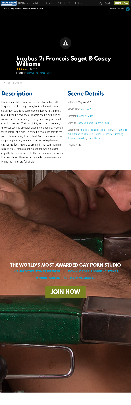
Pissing (109, 134)
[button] (65, 43)
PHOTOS (61, 3)
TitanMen (81, 138)
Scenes (71, 138)
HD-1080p (118, 129)
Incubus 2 (85, 109)
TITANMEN (24, 3)
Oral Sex (88, 134)
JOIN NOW (121, 3)
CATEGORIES (75, 3)
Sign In (108, 3)
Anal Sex (84, 129)
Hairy (109, 129)
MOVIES (38, 3)
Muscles (78, 134)
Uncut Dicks (94, 138)
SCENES (50, 3)
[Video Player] (65, 43)
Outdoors (99, 134)
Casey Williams (31, 73)
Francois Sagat (45, 73)
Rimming (118, 134)
